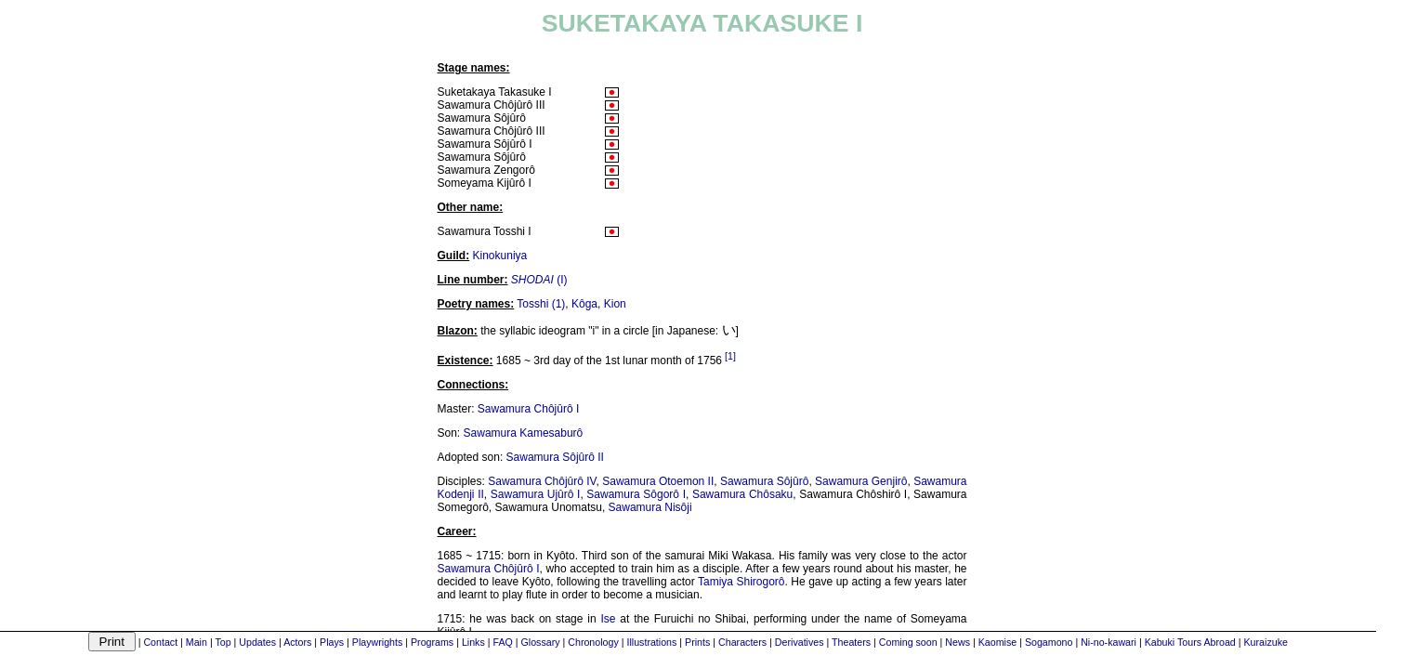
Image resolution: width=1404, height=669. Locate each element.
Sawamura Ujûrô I (536, 494)
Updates (257, 642)
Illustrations (651, 642)
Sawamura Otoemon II (658, 481)
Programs (432, 642)
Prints (697, 642)
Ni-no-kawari (1108, 642)
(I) (539, 279)
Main (196, 642)
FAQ (502, 642)
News (957, 642)
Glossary (540, 642)
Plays (332, 642)
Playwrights (377, 642)
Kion (615, 303)
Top (222, 642)
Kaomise (997, 642)
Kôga (584, 303)
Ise (607, 618)
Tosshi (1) (541, 303)
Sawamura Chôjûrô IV (542, 481)
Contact (160, 642)
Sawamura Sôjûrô (764, 481)
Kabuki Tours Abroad (1190, 642)
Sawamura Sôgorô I (636, 494)
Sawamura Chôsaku (742, 494)
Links (473, 642)
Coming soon (908, 642)
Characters (742, 642)
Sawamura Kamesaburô (524, 432)
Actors (297, 642)
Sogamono (1049, 642)
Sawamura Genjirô (861, 481)
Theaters (851, 642)
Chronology (593, 642)
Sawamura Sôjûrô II (555, 457)
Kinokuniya (500, 255)
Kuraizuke (1266, 642)
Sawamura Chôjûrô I (528, 408)
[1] (730, 355)
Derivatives (799, 642)
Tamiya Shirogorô (741, 581)
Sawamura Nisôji (650, 507)
